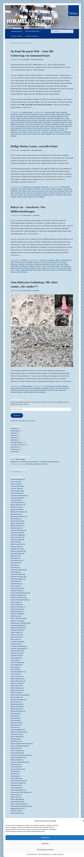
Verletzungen (37, 270)
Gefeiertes (14, 440)
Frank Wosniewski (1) (18, 574)
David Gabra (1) (16, 542)
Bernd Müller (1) (16, 519)
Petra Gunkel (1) (16, 725)
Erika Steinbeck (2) (17, 560)
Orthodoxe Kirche (20, 193)
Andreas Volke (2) (17, 488)
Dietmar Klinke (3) (17, 546)
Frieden (13, 118)
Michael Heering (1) (17, 706)
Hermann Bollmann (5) (18, 628)
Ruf (25, 195)
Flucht (26, 116)
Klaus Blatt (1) (15, 669)
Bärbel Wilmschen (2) (18, 505)
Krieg (28, 126)
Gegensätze (45, 264)
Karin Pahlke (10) (16, 665)
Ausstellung (51, 260)
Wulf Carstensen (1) (17, 813)
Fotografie (63, 262)
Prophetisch (59, 193)
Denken (41, 114)
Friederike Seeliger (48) (18, 576)
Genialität (57, 118)
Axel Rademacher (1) (18, 502)
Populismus (62, 390)
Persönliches (15, 449)
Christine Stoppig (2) (18, 535)
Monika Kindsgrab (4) (18, 711)
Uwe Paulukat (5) (16, 788)
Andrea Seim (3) (16, 484)
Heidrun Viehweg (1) (17, 614)
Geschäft (52, 264)
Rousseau (22, 130)
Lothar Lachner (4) (17, 676)
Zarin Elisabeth (61, 134)
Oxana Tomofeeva (27, 128)
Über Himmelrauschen (32, 31)
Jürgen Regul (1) (16, 658)
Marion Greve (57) (17, 685)
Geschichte (41, 120)
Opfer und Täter (53, 390)
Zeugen (69, 270)
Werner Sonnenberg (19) (19, 804)
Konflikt (61, 124)
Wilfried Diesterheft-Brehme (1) (21, 806)
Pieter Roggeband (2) (18, 729)
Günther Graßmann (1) (18, 595)
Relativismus (15, 130)
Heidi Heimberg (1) (17, 611)
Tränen (17, 270)
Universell (37, 132)
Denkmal (52, 114)
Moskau (66, 191)
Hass (70, 120)
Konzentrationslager (52, 266)
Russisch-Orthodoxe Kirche (46, 195)
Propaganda (38, 193)
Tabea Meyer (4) (16, 764)
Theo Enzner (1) (16, 767)
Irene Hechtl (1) (16, 639)
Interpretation (47, 122)
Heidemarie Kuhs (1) (17, 609)
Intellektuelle (29, 122)
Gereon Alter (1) (16, 586)
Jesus (34, 191)
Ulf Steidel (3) (15, 771)
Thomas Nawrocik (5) (18, 769)
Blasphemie (14, 189)
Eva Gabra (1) (15, 567)
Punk (65, 193)
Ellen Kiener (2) (16, 556)
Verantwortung (15, 134)
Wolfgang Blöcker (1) (18, 808)
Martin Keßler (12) (17, 697)
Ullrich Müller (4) (16, 778)
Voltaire (29, 134)
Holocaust (38, 266)
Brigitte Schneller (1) (17, 525)
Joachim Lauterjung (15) (19, 648)
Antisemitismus (50, 386)
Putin (66, 128)
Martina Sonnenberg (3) (18, 699)
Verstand (23, 134)
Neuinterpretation (16, 128)
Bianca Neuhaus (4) (17, 523)
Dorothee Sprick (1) (17, 549)
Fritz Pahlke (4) (16, 581)
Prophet (45, 193)
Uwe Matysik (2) (16, 785)
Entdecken (36, 262)
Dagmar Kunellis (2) (17, 539)
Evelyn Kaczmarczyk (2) (19, 570)
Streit (20, 132)
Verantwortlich (66, 132)
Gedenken (21, 264)
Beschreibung (67, 260)
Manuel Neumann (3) (17, 679)
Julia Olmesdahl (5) (17, 662)
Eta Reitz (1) (15, 565)
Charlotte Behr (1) (17, 528)
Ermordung (51, 262)
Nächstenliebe (43, 390)
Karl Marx (48, 124)
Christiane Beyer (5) (17, 532)
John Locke (28, 124)
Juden (44, 266)
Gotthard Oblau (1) (17, 590)
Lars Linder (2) (15, 674)
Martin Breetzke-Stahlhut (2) (20, 695)
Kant (42, 124)
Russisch (34, 195)
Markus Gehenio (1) (17, 690)
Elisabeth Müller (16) (17, 553)
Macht (55, 191)
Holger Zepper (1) (16, 632)
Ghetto (66, 264)
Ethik (62, 114)
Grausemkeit (15, 266)
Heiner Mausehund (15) (18, 618)
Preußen (61, 128)
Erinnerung (43, 262)
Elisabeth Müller (37, 150)
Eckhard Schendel (37, 59)
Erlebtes (24, 260)
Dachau (23, 262)
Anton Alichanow (61, 112)
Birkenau (18, 262)
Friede (66, 116)
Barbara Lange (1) (17, 507)
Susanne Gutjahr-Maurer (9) (20, 762)
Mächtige (61, 191)
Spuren (53, 268)
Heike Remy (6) (16, 616)
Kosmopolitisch (21, 126)
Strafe (58, 268)
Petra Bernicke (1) (17, 723)
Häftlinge (31, 266)
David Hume (34, 114)
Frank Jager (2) (16, 572)
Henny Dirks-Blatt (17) (18, 625)
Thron (69, 195)
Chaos (28, 114)
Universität (44, 132)
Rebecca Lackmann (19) (19, 732)
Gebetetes (14, 438)
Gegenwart (50, 118)
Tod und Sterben (66, 268)
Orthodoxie (30, 193)
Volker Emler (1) (16, 794)
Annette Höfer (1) (16, 500)
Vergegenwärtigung (26, 270)
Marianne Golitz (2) (17, 683)
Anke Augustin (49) (17, 491)
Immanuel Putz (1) (17, 634)
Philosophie (54, 128)
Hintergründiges (27, 112)
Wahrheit (42, 197)
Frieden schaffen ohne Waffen (25, 118)
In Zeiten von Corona (18, 445)
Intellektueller (38, 122)
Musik (57, 126)
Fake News (36, 189)
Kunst (62, 266)
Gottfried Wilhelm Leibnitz (59, 120)
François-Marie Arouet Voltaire (37, 116)
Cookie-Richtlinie (32, 854)
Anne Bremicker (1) (17, 493)
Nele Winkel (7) (16, 713)
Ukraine (30, 132)
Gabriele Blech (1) (17, 584)
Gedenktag (37, 264)
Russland (29, 130)
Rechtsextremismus (17, 392)
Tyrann (19, 197)
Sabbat (65, 195)
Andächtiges (26, 187)
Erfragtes (14, 433)
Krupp (32, 126)
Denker (47, 114)
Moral (47, 126)
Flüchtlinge (19, 116)
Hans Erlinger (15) (17, 604)
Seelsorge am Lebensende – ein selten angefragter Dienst (39, 461)
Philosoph (47, 128)
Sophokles (45, 130)
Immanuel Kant (19, 122)
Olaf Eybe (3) (15, 716)
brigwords (14, 461)
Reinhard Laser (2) (17, 734)
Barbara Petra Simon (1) (19, 512)
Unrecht (50, 132)
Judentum (21, 390)
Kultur (37, 126)
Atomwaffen (14, 114)
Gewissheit (14, 191)
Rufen (29, 195)
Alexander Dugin (50, 112)
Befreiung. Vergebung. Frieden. (37, 464)
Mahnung (67, 266)
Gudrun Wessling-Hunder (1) (20, 593)
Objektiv (32, 268)
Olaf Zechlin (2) (16, 718)
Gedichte (51, 388)
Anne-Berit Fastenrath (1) (19, 495)
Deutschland (14, 388)
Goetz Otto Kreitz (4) (17, 588)
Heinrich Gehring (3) (17, 621)
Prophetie (51, 193)
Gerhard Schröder (32, 120)
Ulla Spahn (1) (15, 776)
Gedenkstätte (29, 264)
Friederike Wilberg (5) (18, 579)
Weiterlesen (28, 107)
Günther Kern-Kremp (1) (19, 597)
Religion (20, 195)
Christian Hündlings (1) (18, 530)
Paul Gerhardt (38, 128)
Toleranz (25, 132)
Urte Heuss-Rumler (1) (18, 783)
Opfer (12, 193)
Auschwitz (43, 260)
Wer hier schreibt (16, 36)
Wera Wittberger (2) (17, 801)
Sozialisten (61, 130)
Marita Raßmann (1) (17, 688)
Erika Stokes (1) (16, 563)
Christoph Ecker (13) (17, 537)
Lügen (51, 191)
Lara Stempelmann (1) (18, 672)
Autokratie (22, 114)
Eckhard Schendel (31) (18, 551)
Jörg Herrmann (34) (17, 651)
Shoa (48, 268)
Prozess (38, 268)
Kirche (46, 191)
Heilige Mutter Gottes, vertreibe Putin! (34, 146)
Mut (61, 126)
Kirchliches (45, 187)
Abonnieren (17, 415)
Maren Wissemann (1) (18, 681)
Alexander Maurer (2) (18, 479)
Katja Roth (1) (15, 667)
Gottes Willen (22, 191)
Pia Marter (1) (15, 727)
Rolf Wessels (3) (16, 741)
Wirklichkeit (62, 270)
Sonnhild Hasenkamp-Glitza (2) (21, 755)
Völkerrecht (57, 132)
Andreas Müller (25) (17, 486)
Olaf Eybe (36, 215)
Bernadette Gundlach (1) (19, 516)
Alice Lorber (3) (16, 481)
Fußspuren (14, 264)
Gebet (48, 189)
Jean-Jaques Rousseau (59, 122)
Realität (44, 268)
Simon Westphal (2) (17, 753)
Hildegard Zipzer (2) (17, 630)
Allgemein (14, 428)
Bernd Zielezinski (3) (17, 521)
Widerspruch (46, 270)
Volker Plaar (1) (16, 797)
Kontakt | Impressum (58, 854)
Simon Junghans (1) (17, 750)
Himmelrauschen (16, 31)
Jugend (27, 390)
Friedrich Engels (41, 118)
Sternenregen (20, 459)
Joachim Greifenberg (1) (19, 646)
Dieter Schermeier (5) (18, 544)
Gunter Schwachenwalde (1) (20, 600)
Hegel (12, 122)
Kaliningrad (36, 124)
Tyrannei (24, 197)
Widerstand (54, 270)
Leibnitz (42, 126)
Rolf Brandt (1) (15, 739)
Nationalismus (67, 126)
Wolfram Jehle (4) (16, 811)
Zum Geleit (14, 451)
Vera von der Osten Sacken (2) (21, 792)
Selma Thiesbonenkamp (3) (20, 746)
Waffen (34, 134)
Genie (62, 118)
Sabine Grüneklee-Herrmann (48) (22, 743)
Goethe (48, 120)
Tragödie (13, 197)
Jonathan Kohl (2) (17, 655)
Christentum (22, 189)
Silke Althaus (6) (16, 748)
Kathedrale (40, 191)
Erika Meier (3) (15, 558)
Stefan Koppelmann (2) (18, 757)
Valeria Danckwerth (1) (18, 790)
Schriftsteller (37, 130)
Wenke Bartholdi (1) (17, 799)
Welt (38, 134)
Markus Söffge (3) (17, 692)
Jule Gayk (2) (15, 660)
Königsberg (55, 124)
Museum (52, 126)
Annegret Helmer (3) (17, 498)
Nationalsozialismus (23, 268)
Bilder (12, 262)
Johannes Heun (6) (17, 653)
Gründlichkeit (23, 266)
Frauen (43, 189)
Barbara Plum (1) (16, 514)
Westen (43, 134)
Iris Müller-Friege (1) (17, 641)
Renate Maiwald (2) (17, 736)
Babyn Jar (58, 260)
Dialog (58, 114)
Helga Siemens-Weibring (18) (20, 623)
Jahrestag (14, 390)
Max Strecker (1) (16, 702)
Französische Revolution (56, 116)
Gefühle (53, 189)
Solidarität (31, 392)
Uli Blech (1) (15, 774)
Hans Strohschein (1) (18, 607)
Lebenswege (34, 390)
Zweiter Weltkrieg (21, 272)
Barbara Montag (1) (17, 509)
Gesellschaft (68, 189)
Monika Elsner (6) (16, 709)
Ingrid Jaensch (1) (17, 637)
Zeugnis (13, 272)
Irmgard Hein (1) (16, 644)
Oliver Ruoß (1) (16, 720)
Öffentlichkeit (65, 187)
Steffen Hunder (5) (17, 760)
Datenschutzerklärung (44, 854)
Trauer (13, 270)
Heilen (29, 191)
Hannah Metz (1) (16, 602)
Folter (58, 262)
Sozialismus (53, 130)
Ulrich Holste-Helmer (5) (19, 780)
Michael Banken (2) (17, 704)
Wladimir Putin (50, 134)
